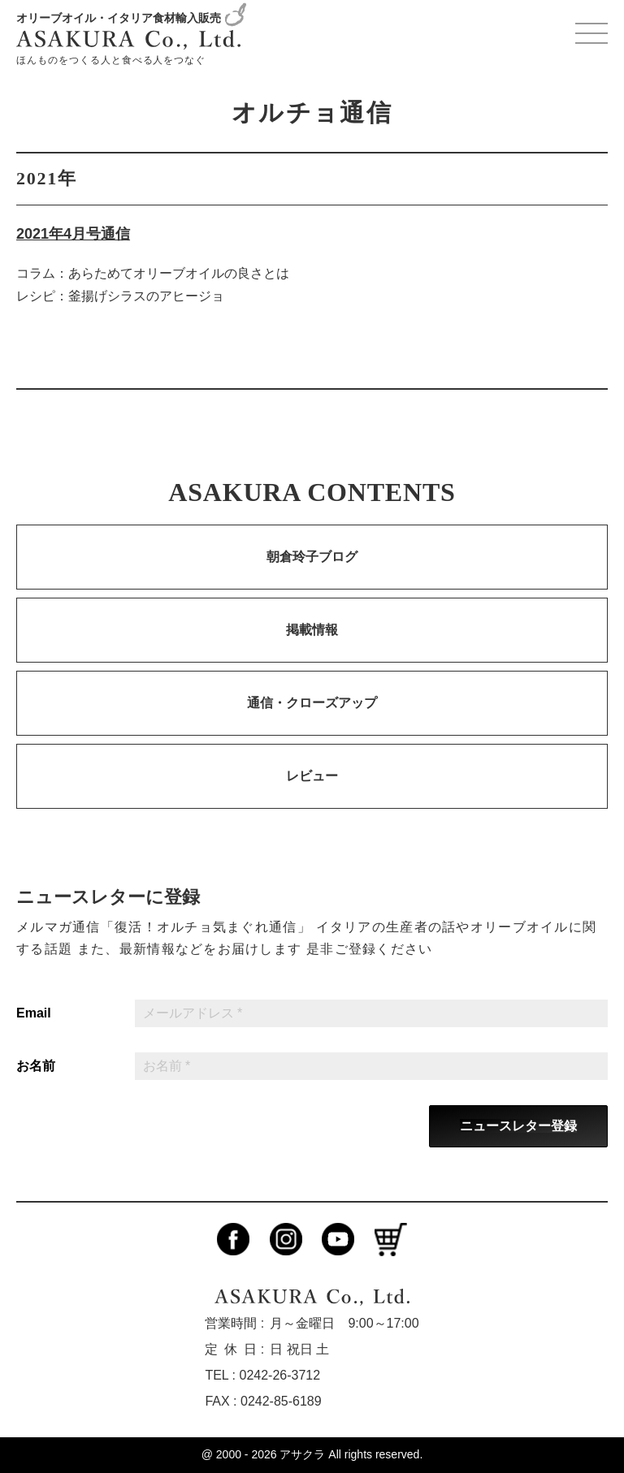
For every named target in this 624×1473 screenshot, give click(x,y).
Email (33, 1013)
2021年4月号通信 (73, 234)
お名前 (35, 1066)
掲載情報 (312, 630)
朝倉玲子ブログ (312, 557)
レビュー (312, 776)
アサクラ (302, 1454)
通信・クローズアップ (312, 703)
